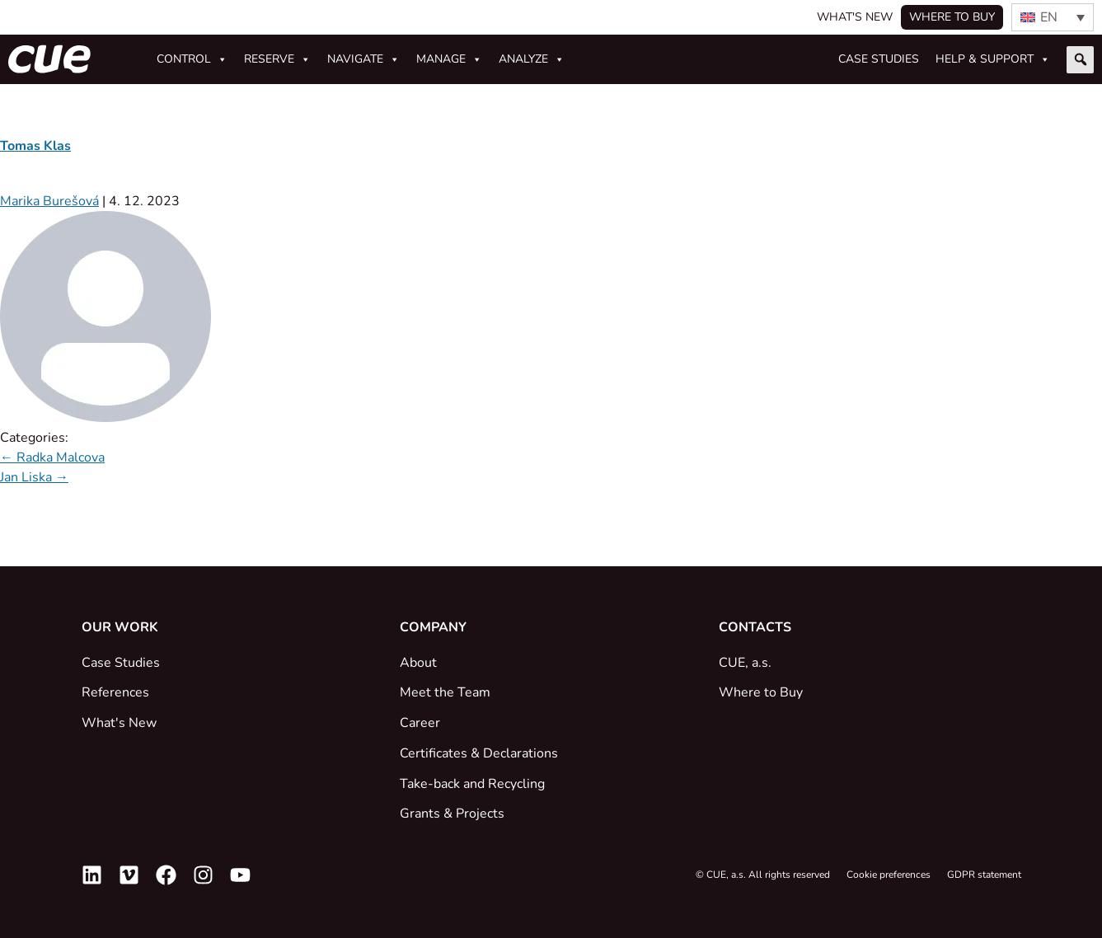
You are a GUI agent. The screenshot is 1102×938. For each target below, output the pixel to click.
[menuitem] (1052, 17)
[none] (1052, 17)
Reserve (277, 59)
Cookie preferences (888, 874)
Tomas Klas (35, 146)
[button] (1080, 59)
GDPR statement (984, 874)
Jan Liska (34, 477)
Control (192, 59)
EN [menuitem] (1048, 17)
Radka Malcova (52, 457)
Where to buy (952, 17)
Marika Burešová (49, 201)
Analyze (532, 59)
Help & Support (993, 59)
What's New (855, 17)
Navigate (363, 59)
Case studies (878, 59)
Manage (449, 59)
